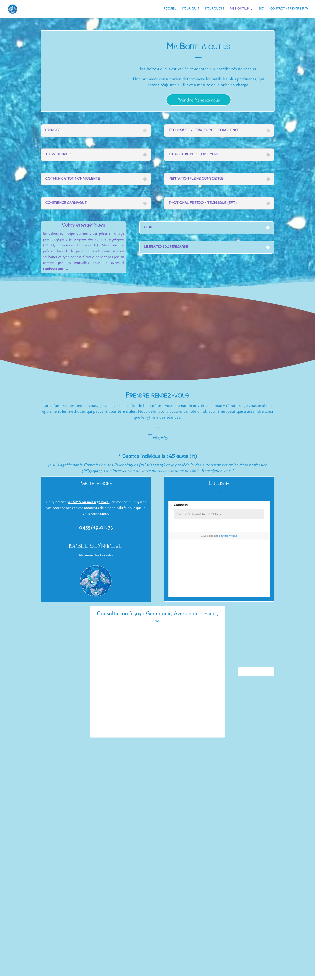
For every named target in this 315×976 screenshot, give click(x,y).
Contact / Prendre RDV (289, 9)
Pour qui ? (190, 9)
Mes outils (239, 9)
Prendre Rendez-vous (198, 100)
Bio (261, 9)
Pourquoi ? (214, 9)
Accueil (169, 9)
